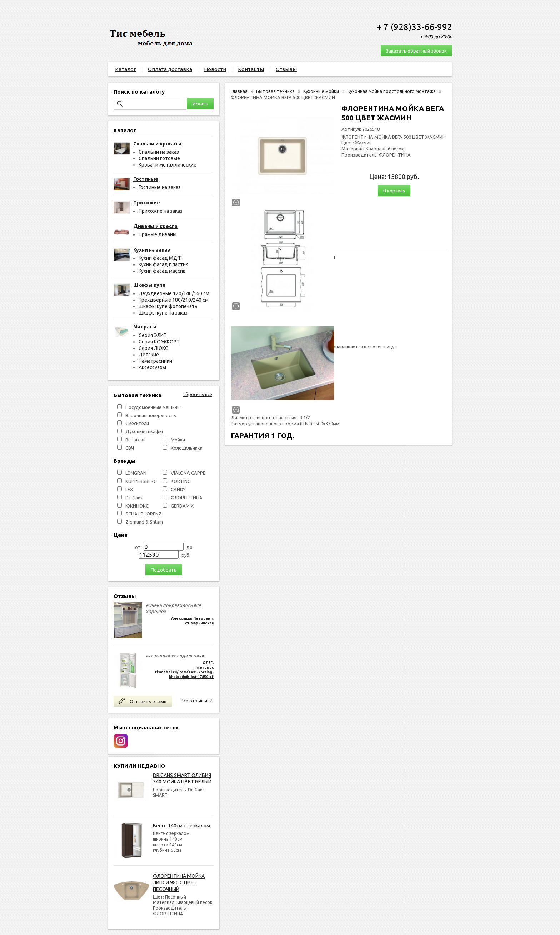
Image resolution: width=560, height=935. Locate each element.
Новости (215, 69)
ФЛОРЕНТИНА (186, 497)
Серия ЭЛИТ (153, 335)
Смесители (137, 423)
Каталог (125, 69)
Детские (149, 354)
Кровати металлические (167, 165)
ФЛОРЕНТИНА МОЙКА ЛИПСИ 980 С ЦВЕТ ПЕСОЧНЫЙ (179, 882)
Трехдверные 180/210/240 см (174, 300)
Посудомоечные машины (153, 407)
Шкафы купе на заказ (163, 313)
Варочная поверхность (150, 415)
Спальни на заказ (159, 152)
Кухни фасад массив (162, 271)
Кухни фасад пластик (163, 264)
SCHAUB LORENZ (143, 513)
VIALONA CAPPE (188, 472)
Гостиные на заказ (160, 187)
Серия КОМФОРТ (159, 342)
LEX (129, 489)
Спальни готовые (159, 158)
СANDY (178, 489)
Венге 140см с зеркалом (181, 825)
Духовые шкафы (144, 431)
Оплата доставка (170, 69)
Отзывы (286, 69)
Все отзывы (194, 700)
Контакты (251, 69)
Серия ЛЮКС (153, 348)
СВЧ (129, 447)
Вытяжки (135, 439)
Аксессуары (152, 367)
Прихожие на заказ (160, 211)
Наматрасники (155, 361)
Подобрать (163, 569)
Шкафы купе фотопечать (168, 306)
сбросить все (197, 394)
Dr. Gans (133, 497)
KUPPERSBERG (141, 481)
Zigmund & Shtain (144, 521)
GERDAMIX (182, 505)
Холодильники (186, 447)
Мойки (178, 439)
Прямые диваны (157, 234)
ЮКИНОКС (137, 505)
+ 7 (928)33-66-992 (414, 27)
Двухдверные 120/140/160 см (174, 293)
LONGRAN (135, 472)
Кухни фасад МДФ (160, 258)
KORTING (181, 481)
